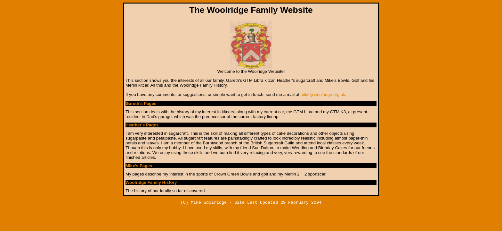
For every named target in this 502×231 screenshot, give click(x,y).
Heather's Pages (141, 125)
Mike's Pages (138, 165)
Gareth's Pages (141, 103)
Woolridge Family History (151, 182)
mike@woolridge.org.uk (323, 94)
